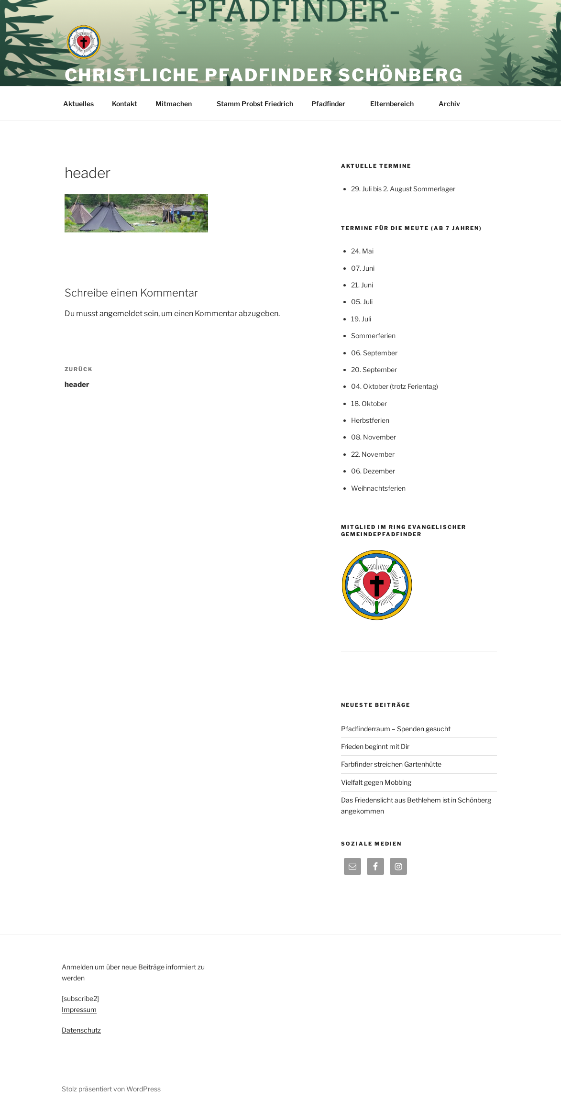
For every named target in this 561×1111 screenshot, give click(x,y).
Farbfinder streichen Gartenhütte (391, 764)
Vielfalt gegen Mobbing (376, 782)
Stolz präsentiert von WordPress (111, 1089)
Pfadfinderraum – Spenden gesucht (396, 729)
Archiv (454, 103)
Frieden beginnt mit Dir (375, 746)
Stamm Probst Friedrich (255, 103)
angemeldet (121, 313)
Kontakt (124, 103)
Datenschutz (81, 1030)
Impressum (79, 1009)
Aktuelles (78, 103)
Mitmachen (178, 103)
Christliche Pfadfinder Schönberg (264, 75)
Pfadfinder (332, 103)
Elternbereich (396, 103)
